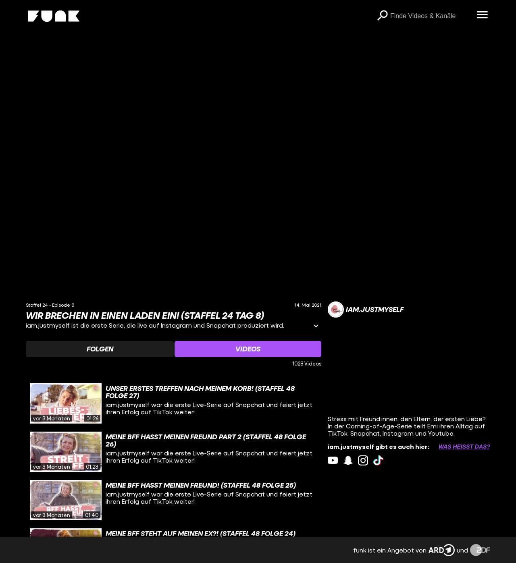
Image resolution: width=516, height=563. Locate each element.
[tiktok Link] (378, 460)
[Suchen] (382, 16)
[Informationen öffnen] (316, 327)
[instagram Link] (363, 460)
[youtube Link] (333, 460)
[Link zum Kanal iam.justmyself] (366, 309)
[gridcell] (173, 403)
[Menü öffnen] (482, 15)
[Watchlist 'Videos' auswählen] (248, 349)
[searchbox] (430, 16)
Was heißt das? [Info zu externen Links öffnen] (464, 446)
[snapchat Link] (348, 460)
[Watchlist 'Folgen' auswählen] (100, 349)
